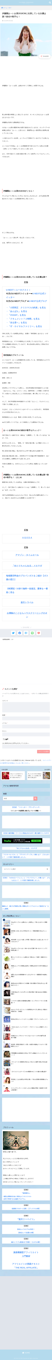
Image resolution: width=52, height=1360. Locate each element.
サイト (4, 731)
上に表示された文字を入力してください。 (16, 743)
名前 (4, 715)
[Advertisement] (26, 72)
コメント (5, 700)
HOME (26, 1353)
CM (12, 639)
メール (5, 723)
